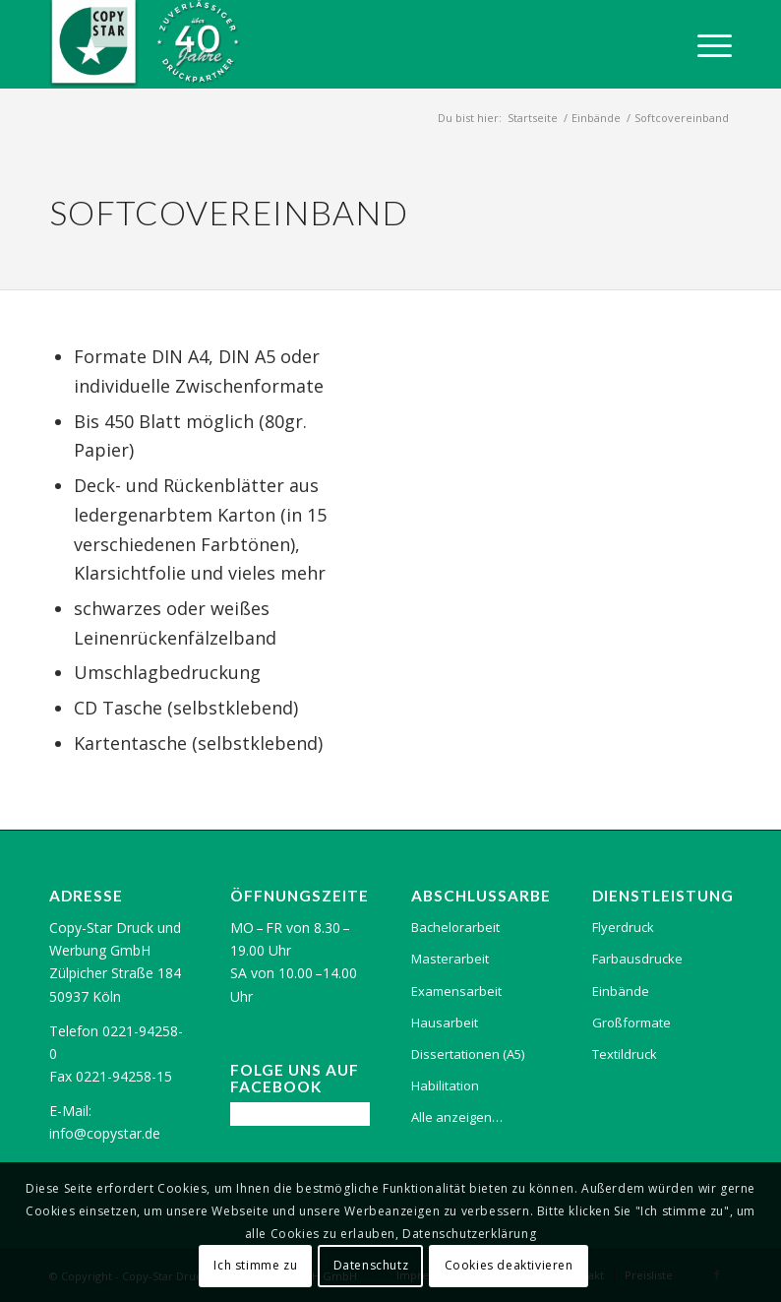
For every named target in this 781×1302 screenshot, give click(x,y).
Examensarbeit (456, 991)
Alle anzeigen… (457, 1117)
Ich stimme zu (255, 1265)
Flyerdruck (623, 927)
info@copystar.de (104, 1133)
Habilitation (445, 1085)
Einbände (596, 117)
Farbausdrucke (637, 958)
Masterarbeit (450, 958)
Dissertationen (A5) (467, 1054)
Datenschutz (371, 1265)
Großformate (631, 1022)
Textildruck (624, 1054)
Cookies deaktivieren (509, 1265)
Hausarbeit (444, 1022)
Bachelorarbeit (455, 927)
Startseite (533, 117)
